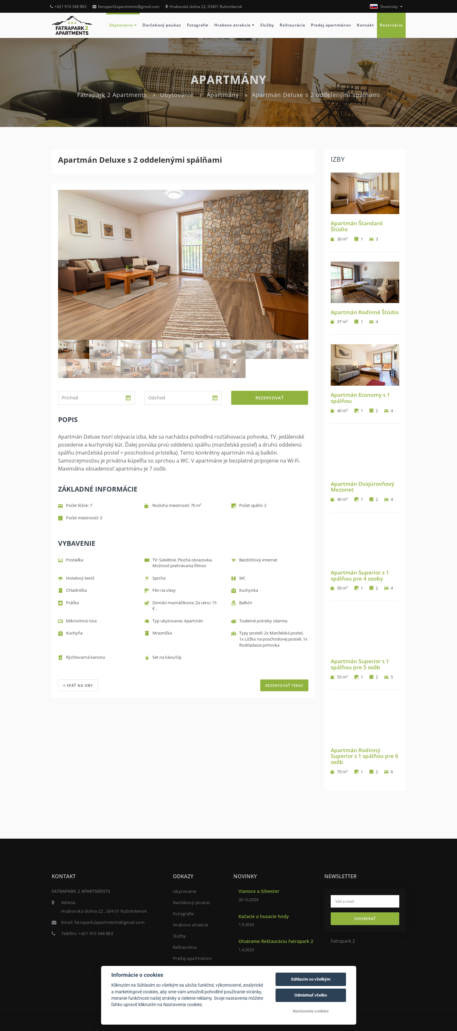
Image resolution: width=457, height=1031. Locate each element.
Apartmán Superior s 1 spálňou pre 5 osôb (360, 664)
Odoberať (365, 918)
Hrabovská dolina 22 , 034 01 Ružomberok (104, 911)
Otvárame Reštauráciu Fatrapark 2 (276, 941)
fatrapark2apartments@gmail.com (125, 6)
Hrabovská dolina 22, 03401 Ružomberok (204, 6)
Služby (267, 25)
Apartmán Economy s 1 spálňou (360, 397)
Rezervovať (269, 398)
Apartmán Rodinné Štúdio (365, 312)
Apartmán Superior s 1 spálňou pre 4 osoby (360, 575)
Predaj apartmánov (331, 25)
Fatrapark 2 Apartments (112, 95)
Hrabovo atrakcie (234, 25)
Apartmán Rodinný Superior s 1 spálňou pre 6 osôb (364, 756)
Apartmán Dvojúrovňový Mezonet (362, 486)
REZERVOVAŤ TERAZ (284, 685)
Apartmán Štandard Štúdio (357, 226)
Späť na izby (78, 685)
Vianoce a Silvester (259, 891)
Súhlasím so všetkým (310, 979)
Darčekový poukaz (162, 25)
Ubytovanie (123, 25)
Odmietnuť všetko (310, 995)
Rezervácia (391, 25)
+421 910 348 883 (68, 6)
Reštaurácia (292, 25)
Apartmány (223, 95)
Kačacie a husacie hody (264, 916)
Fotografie (198, 25)
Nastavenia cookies (311, 1011)
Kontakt (365, 25)
